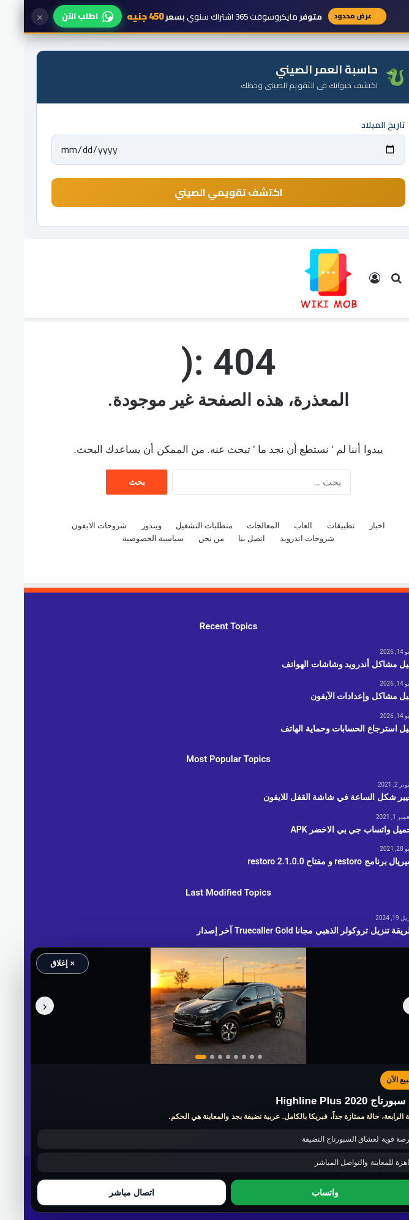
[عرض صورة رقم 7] (228, 1057)
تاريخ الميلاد (359, 124)
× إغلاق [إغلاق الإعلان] (38, 963)
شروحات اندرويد (283, 538)
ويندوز (128, 525)
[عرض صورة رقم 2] (188, 1057)
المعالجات (239, 525)
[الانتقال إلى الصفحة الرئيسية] (305, 278)
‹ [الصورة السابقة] (388, 1005)
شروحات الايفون (75, 525)
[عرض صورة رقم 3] (196, 1057)
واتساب (301, 1192)
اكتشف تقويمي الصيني (205, 192)
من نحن (187, 538)
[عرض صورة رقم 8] (236, 1057)
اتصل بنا (227, 538)
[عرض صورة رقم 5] (212, 1057)
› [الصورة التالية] (21, 1005)
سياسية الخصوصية (129, 538)
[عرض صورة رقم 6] (220, 1057)
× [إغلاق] (16, 16)
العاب (279, 525)
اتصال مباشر (107, 1192)
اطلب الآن (63, 16)
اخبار (353, 525)
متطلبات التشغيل (180, 525)
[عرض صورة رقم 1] (176, 1057)
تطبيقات (317, 525)
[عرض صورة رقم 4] (204, 1057)
